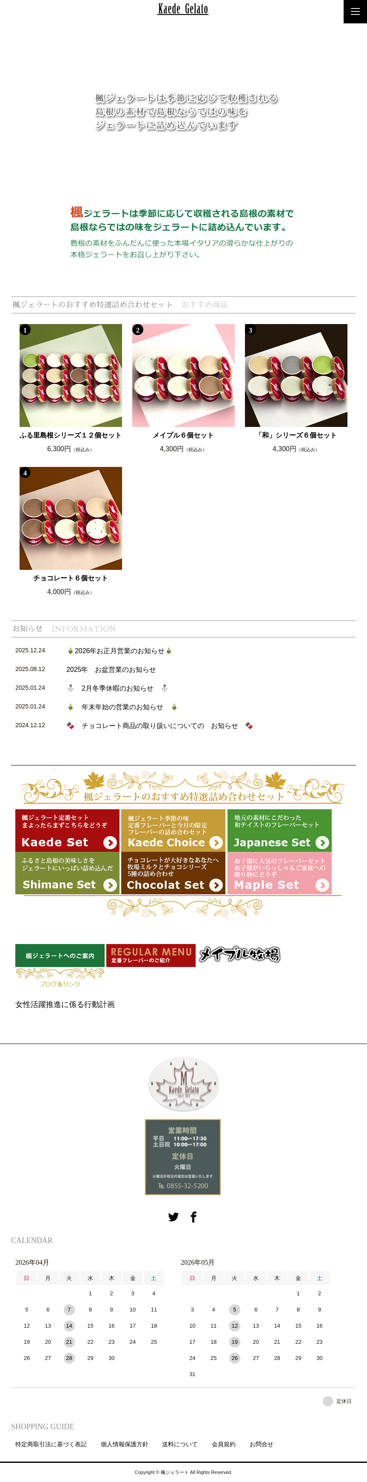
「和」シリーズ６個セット (296, 435)
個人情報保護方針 (124, 1444)
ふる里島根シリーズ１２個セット (71, 435)
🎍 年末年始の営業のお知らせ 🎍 (122, 707)
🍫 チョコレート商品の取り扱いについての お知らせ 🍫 (159, 725)
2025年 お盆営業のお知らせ (111, 669)
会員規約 (224, 1444)
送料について (180, 1444)
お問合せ (261, 1444)
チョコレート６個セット (70, 578)
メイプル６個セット (183, 435)
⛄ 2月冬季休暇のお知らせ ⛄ (117, 688)
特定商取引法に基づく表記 (51, 1444)
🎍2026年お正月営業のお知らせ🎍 (120, 650)
